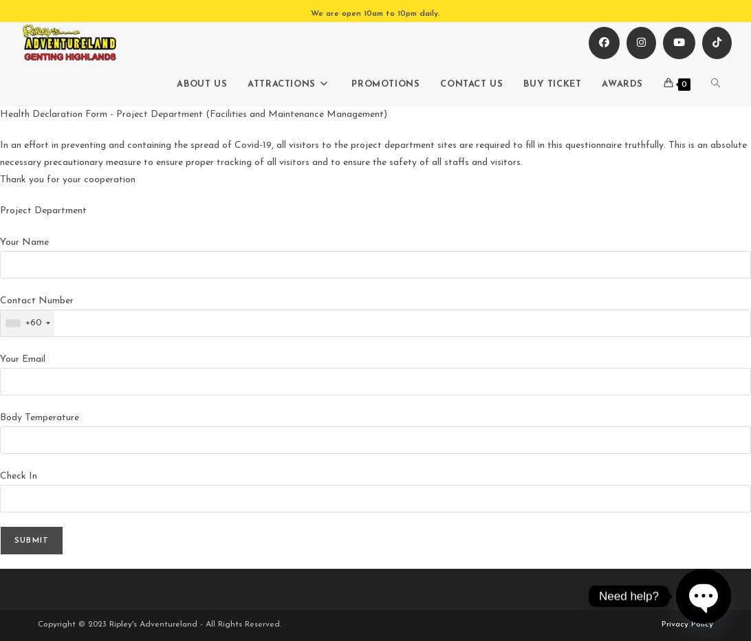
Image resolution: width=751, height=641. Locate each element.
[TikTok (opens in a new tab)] (717, 43)
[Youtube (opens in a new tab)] (679, 43)
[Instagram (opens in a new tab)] (641, 43)
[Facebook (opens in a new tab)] (604, 43)
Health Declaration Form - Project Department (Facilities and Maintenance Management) (193, 114)
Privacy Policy (687, 624)
